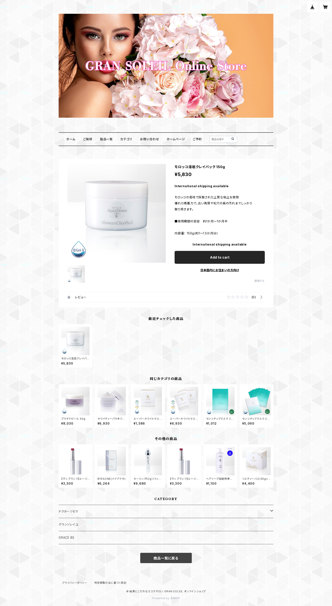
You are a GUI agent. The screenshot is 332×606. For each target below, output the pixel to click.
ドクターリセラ (68, 511)
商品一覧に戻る (166, 558)
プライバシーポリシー (74, 582)
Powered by (166, 598)
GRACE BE (66, 537)
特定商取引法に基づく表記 (110, 582)
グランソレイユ (69, 524)
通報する (259, 280)
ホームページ (176, 139)
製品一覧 (106, 139)
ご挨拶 (87, 139)
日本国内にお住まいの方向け (219, 270)
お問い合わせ (149, 139)
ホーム (70, 139)
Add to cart (220, 257)
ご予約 (197, 139)
